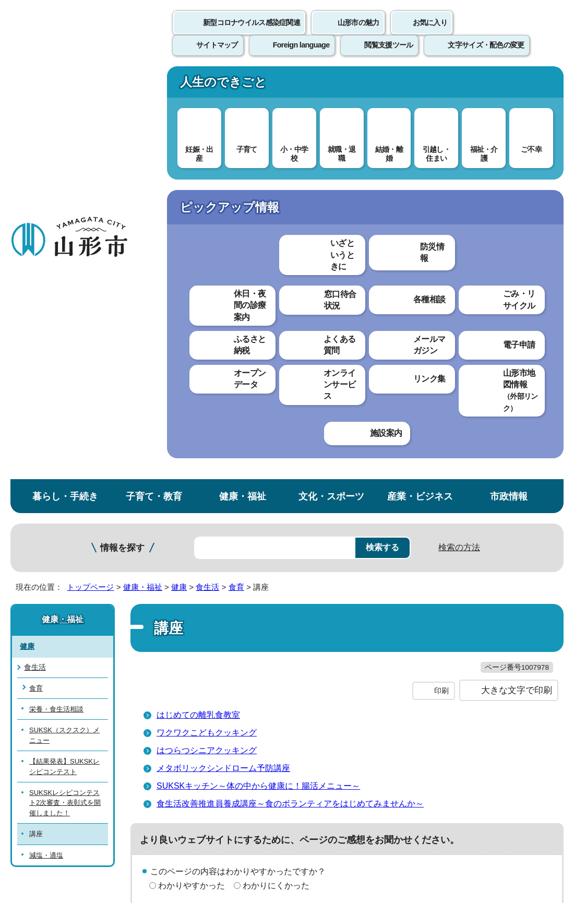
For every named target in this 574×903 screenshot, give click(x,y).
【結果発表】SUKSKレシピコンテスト (64, 355)
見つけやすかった (191, 532)
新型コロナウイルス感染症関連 (251, 34)
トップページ (90, 176)
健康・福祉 (242, 85)
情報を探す (122, 137)
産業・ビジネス (420, 85)
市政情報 (509, 85)
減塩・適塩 (46, 444)
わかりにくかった (276, 496)
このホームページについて (58, 635)
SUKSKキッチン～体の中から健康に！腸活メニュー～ (258, 396)
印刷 (441, 302)
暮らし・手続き (65, 85)
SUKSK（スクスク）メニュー (64, 325)
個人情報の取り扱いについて (193, 635)
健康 (179, 176)
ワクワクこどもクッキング (207, 343)
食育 (236, 176)
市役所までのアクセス (125, 803)
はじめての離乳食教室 (198, 325)
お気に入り (430, 34)
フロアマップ (37, 803)
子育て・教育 (154, 85)
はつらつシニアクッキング (207, 361)
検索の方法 (459, 136)
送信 (348, 556)
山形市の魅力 (358, 34)
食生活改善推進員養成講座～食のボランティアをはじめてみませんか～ (290, 414)
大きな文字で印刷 (516, 301)
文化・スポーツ (331, 85)
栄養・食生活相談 (56, 298)
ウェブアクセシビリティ (324, 635)
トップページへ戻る (539, 602)
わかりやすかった (191, 496)
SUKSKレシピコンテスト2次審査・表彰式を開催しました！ (65, 392)
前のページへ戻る (452, 602)
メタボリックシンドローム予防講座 (223, 378)
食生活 (207, 176)
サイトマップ (426, 635)
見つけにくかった (276, 532)
